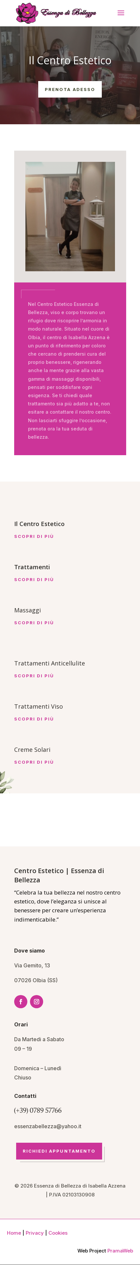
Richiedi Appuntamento (59, 1151)
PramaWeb (120, 1251)
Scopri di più (34, 536)
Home (14, 1233)
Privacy (35, 1233)
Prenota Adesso (70, 89)
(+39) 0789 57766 (38, 1110)
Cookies (58, 1233)
